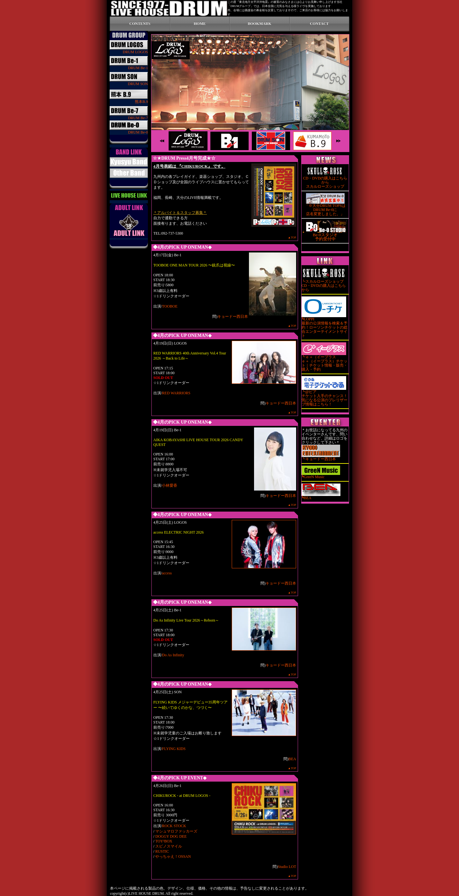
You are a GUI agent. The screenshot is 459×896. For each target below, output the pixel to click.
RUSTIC (162, 851)
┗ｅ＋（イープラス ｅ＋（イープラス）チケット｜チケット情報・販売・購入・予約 (324, 362)
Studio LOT (287, 866)
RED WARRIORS (176, 393)
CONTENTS (139, 23)
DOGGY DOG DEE (170, 836)
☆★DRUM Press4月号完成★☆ (184, 158)
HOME (200, 23)
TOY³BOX (163, 841)
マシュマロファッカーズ (176, 831)
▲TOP (292, 237)
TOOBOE (169, 306)
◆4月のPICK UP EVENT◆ (180, 778)
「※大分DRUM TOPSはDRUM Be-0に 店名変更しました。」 (325, 208)
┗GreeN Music (321, 475)
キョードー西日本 (232, 316)
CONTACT (319, 23)
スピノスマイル (168, 846)
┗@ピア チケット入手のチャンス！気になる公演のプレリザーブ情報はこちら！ (324, 396)
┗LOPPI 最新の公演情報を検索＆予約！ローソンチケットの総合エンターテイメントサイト (324, 326)
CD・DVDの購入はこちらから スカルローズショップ (325, 181)
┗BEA (321, 496)
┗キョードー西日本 (321, 457)
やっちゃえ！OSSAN (173, 856)
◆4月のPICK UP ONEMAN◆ (182, 247)
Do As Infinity (173, 655)
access (167, 573)
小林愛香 (169, 485)
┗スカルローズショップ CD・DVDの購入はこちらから (324, 284)
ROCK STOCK (174, 826)
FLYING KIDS (174, 749)
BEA (292, 759)
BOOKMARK (259, 23)
